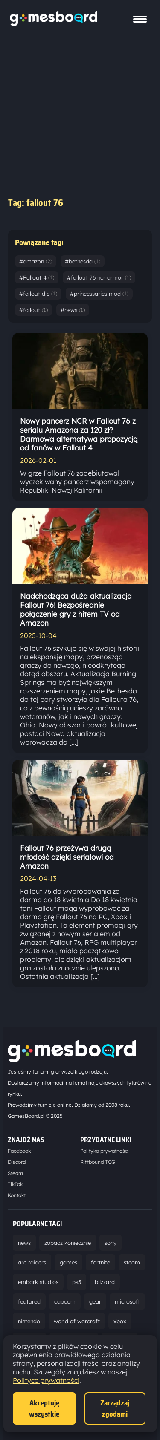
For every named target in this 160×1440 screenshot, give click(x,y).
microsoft (127, 1301)
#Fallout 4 (36, 277)
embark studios (38, 1281)
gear (95, 1301)
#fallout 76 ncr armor (99, 277)
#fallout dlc (38, 293)
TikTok (15, 1184)
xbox (119, 1321)
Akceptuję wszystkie (44, 1408)
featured (29, 1301)
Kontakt (17, 1195)
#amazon (35, 261)
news (24, 1242)
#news (73, 309)
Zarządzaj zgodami (114, 1408)
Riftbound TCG (97, 1162)
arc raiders (32, 1262)
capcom (65, 1301)
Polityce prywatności (46, 1380)
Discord (17, 1162)
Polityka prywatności (104, 1151)
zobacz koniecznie (67, 1242)
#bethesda (82, 261)
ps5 (76, 1281)
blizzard (105, 1281)
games (68, 1262)
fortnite (100, 1262)
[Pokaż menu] (140, 19)
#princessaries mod (99, 293)
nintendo (29, 1321)
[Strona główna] (53, 23)
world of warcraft (77, 1321)
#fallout (33, 309)
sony (110, 1242)
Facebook (19, 1151)
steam (132, 1262)
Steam (15, 1173)
